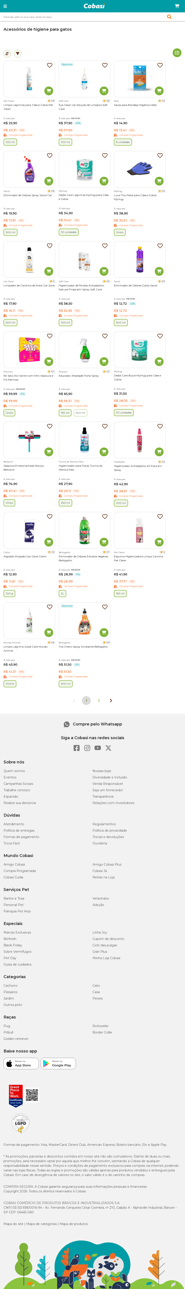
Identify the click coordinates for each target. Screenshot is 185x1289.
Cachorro (10, 986)
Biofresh (10, 939)
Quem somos (14, 771)
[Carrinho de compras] (177, 6)
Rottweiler (100, 1026)
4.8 (52, 100)
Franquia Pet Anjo (17, 911)
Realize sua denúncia (20, 803)
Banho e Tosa (14, 898)
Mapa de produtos (74, 1224)
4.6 (107, 281)
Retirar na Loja (103, 877)
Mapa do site (13, 1224)
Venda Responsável (107, 784)
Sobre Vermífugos (17, 952)
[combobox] (92, 16)
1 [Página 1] (86, 701)
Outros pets (13, 1005)
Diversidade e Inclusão (109, 777)
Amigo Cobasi (14, 864)
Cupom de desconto (108, 939)
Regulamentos (104, 824)
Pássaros (10, 992)
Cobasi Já (99, 871)
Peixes (97, 998)
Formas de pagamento (21, 837)
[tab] (7, 53)
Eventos (10, 777)
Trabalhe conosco (17, 790)
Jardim (9, 998)
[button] (5, 6)
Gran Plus (99, 952)
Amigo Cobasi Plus (106, 864)
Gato (96, 986)
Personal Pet (14, 905)
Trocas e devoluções (108, 837)
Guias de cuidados (17, 964)
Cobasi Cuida (13, 877)
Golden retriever (16, 1039)
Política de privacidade (109, 830)
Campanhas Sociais (18, 784)
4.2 (107, 371)
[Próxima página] (111, 700)
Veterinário (100, 898)
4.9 (163, 281)
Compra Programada (20, 871)
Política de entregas (19, 830)
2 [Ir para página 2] (99, 701)
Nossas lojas (101, 771)
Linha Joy (99, 932)
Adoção (98, 905)
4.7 (52, 371)
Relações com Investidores (113, 803)
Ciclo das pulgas (104, 945)
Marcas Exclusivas (17, 932)
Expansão (11, 797)
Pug (7, 1026)
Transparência (102, 797)
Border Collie (102, 1032)
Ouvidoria (99, 843)
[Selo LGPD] (20, 1134)
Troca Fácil (12, 843)
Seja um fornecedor (107, 790)
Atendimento (14, 824)
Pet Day (10, 958)
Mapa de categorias (41, 1224)
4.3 (52, 552)
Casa (96, 992)
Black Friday (13, 945)
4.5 (163, 100)
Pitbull (8, 1032)
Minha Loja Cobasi (106, 958)
